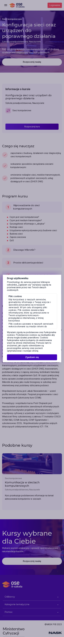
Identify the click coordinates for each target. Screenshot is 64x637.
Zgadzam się (32, 357)
